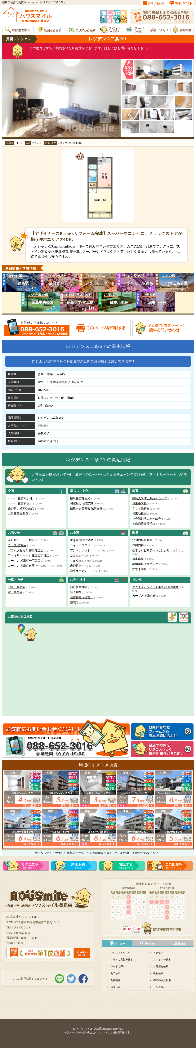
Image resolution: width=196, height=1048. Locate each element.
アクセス (158, 952)
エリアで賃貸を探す (121, 959)
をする (78, 866)
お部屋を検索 (160, 966)
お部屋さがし (30, 866)
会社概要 (115, 980)
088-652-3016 (126, 866)
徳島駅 (63, 382)
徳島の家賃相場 (162, 980)
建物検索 (158, 973)
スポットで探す (162, 959)
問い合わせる (173, 866)
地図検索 (115, 973)
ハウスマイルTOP (120, 952)
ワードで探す (117, 966)
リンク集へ (159, 987)
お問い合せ (116, 987)
